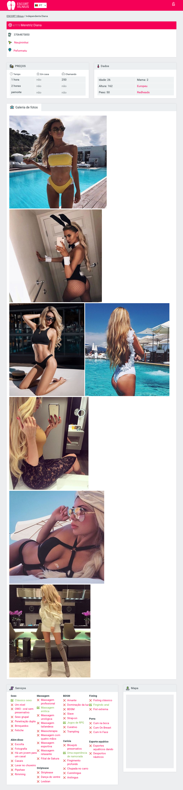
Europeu (142, 86)
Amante (71, 700)
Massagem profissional (48, 701)
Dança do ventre (50, 777)
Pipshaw (20, 769)
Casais (19, 760)
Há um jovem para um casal (26, 754)
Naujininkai (18, 42)
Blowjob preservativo (74, 747)
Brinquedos (21, 725)
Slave (70, 713)
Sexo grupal (22, 717)
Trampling (73, 731)
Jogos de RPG (75, 722)
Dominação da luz (78, 704)
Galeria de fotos (24, 107)
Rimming (20, 774)
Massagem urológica (47, 717)
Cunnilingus (74, 773)
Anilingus (72, 777)
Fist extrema (100, 709)
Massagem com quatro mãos (50, 737)
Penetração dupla (25, 721)
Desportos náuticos (99, 755)
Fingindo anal (101, 704)
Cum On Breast (102, 727)
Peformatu (17, 50)
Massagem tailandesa (47, 724)
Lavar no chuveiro (25, 765)
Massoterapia (49, 731)
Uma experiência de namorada (77, 754)
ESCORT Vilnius (15, 16)
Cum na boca (101, 723)
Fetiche (19, 730)
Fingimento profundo (74, 762)
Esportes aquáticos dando (103, 747)
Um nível (20, 704)
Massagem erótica (47, 709)
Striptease (47, 772)
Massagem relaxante (47, 752)
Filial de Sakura (50, 758)
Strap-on (72, 718)
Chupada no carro (77, 768)
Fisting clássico (102, 700)
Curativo (72, 727)
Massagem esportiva (47, 744)
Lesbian (45, 781)
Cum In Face (100, 732)
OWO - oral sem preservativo (24, 710)
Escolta (19, 744)
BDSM (71, 709)
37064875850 (21, 34)
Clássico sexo (23, 700)
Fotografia (21, 748)
